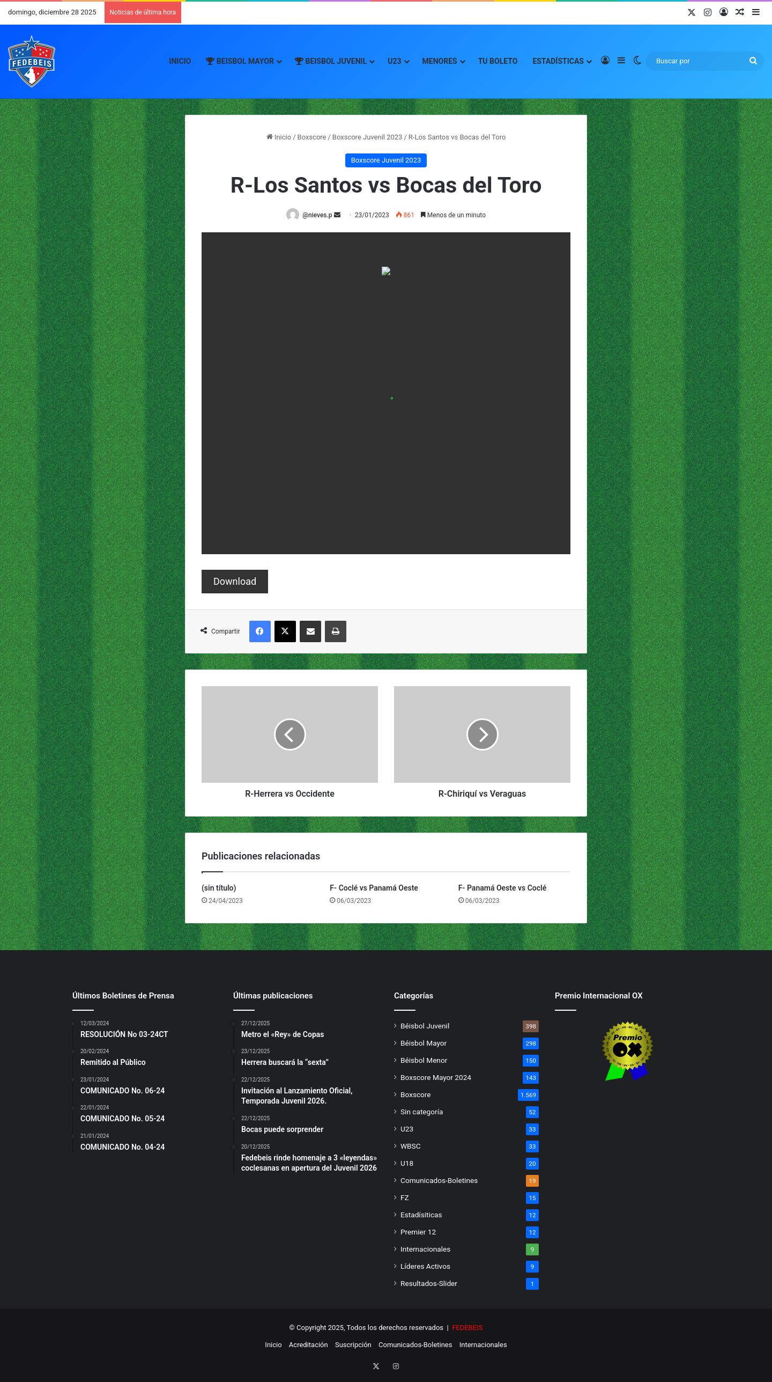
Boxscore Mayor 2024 (435, 1078)
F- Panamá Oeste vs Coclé (502, 888)
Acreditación (308, 1345)
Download (234, 581)
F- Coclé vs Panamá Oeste (374, 888)
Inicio (180, 61)
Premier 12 (418, 1232)
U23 (394, 61)
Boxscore (312, 137)
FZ (404, 1198)
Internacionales (425, 1249)
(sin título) (219, 888)
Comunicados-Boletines (439, 1181)
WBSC (410, 1146)
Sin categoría (421, 1112)
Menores (439, 61)
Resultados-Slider (428, 1284)
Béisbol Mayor (423, 1043)
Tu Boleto (498, 61)
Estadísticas (558, 61)
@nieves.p (319, 215)
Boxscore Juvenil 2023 (367, 137)
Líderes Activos (425, 1266)
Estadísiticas (421, 1215)
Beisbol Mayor (240, 61)
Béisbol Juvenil (424, 1026)
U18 (406, 1163)
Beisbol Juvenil (331, 61)
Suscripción (353, 1345)
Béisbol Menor (423, 1060)
